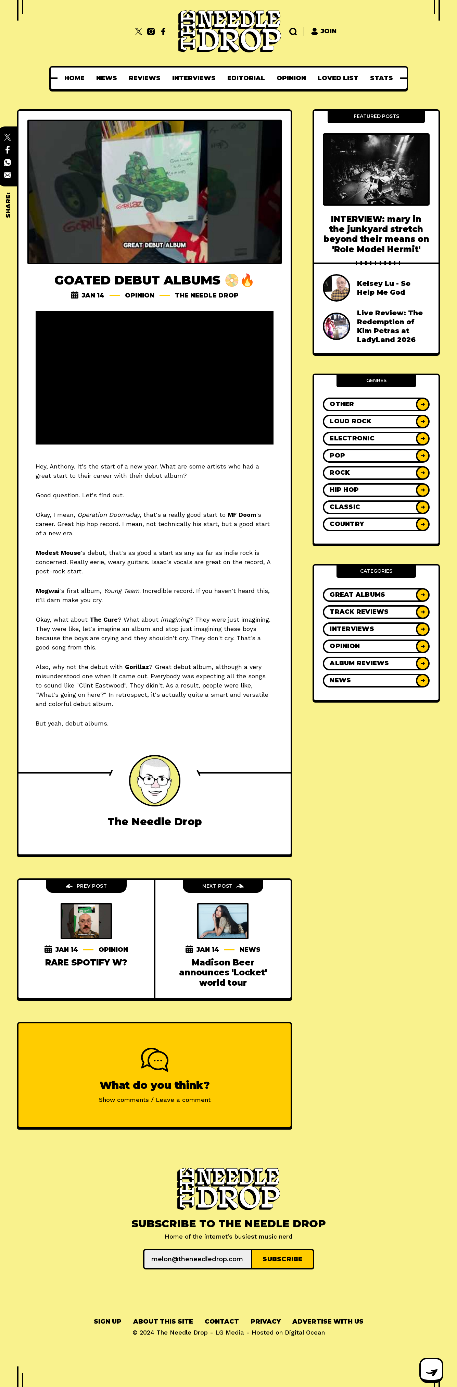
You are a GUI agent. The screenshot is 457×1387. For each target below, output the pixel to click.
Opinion (291, 78)
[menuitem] (74, 78)
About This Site (163, 1321)
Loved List (338, 78)
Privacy (266, 1321)
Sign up (108, 1321)
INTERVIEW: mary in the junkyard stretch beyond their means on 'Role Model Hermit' (376, 234)
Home (74, 78)
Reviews (145, 78)
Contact (222, 1321)
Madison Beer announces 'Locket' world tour (223, 973)
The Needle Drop (207, 295)
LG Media (229, 1332)
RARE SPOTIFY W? (86, 963)
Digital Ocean (305, 1332)
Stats (381, 78)
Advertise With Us (328, 1321)
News (106, 78)
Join (324, 31)
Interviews (194, 78)
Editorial (246, 78)
